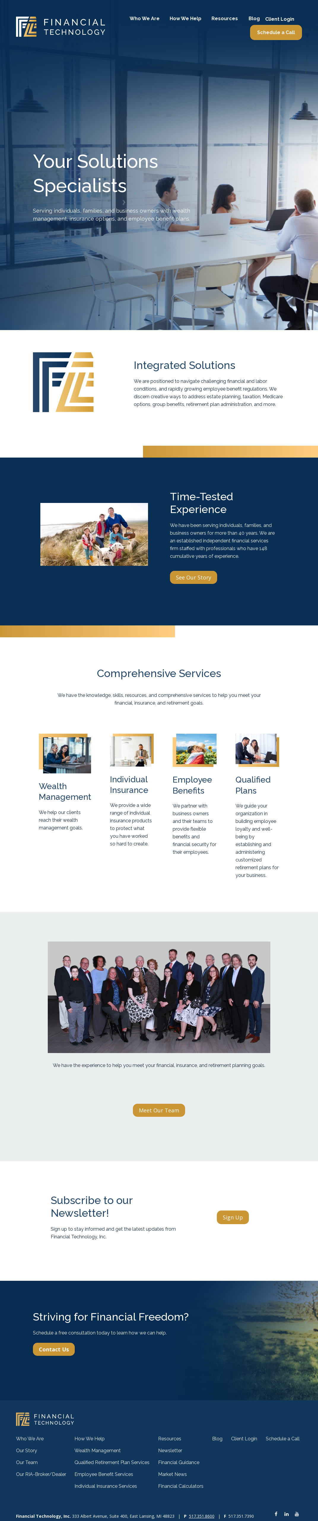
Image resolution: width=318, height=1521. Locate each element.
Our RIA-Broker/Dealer (41, 1474)
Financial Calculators (180, 1486)
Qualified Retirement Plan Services (112, 1462)
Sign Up (233, 1217)
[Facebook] (276, 1514)
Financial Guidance (178, 1462)
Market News (172, 1474)
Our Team (27, 1462)
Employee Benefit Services (103, 1474)
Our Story (26, 1450)
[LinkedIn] (286, 1514)
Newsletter (170, 1450)
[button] (144, 19)
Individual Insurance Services (105, 1486)
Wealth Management (97, 1450)
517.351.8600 (201, 1516)
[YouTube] (297, 1514)
